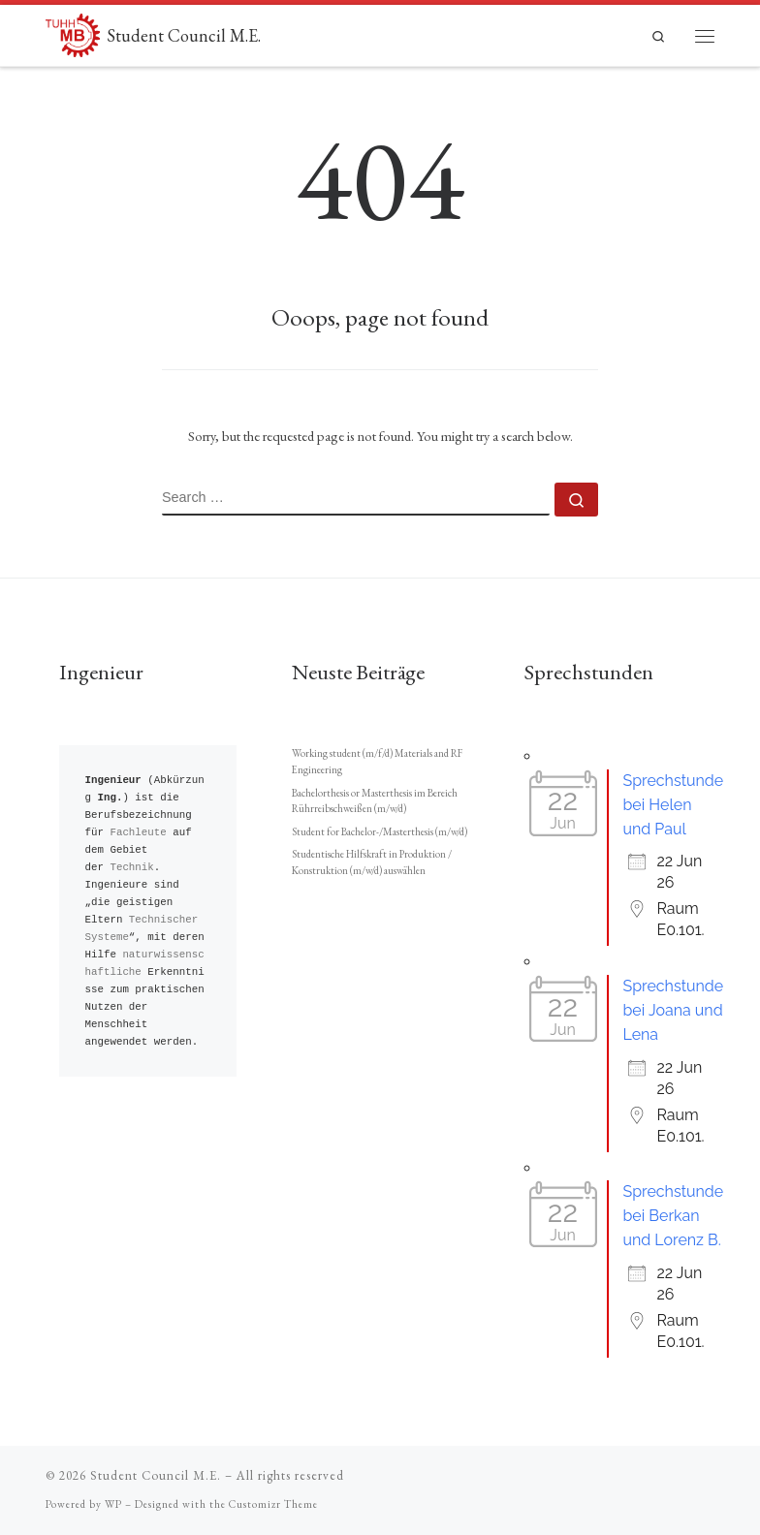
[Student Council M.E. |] (73, 32)
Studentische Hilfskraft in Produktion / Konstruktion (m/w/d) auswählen (372, 862)
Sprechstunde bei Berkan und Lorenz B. (673, 1215)
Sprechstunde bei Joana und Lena (673, 1010)
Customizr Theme (273, 1504)
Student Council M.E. (155, 1475)
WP (113, 1504)
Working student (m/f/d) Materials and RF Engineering (377, 761)
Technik (131, 867)
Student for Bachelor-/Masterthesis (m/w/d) (379, 831)
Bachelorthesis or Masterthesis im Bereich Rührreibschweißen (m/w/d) (375, 801)
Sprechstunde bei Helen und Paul (673, 804)
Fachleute (138, 832)
